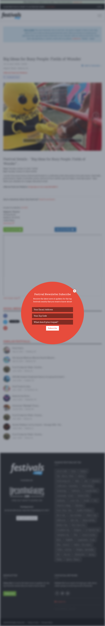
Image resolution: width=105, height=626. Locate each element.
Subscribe (52, 328)
